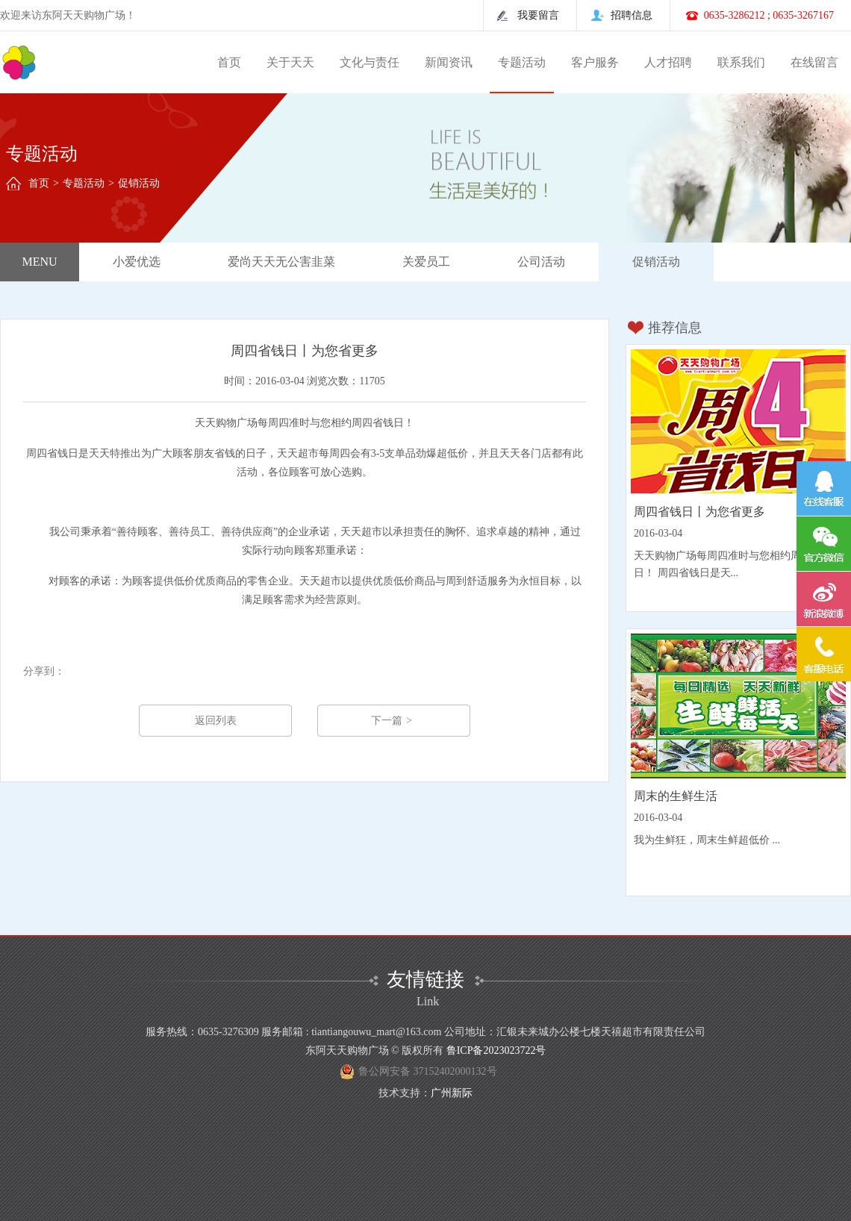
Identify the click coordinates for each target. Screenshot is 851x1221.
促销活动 (656, 261)
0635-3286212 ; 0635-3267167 (769, 15)
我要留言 (538, 15)
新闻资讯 (449, 62)
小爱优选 (136, 261)
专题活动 (522, 62)
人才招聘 (668, 62)
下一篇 (393, 720)
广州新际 (452, 1093)
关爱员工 (426, 261)
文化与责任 (369, 62)
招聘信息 (631, 15)
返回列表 (216, 720)
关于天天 (290, 62)
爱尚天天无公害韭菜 (281, 261)
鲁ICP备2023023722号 (496, 1050)
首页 (229, 62)
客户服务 (595, 62)
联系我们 (741, 62)
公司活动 (541, 261)
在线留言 (814, 62)
